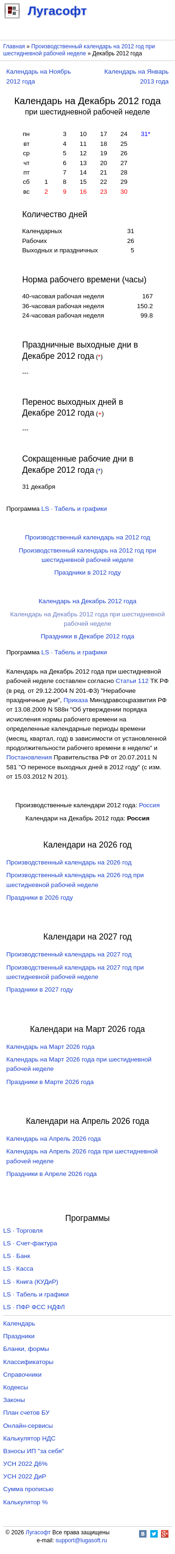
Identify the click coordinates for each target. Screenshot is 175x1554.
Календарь (19, 1323)
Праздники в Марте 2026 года (50, 1081)
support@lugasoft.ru (81, 1540)
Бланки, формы (26, 1348)
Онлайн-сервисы (28, 1425)
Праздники (19, 1336)
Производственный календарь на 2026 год (69, 862)
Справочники (22, 1374)
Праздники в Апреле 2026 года (52, 1173)
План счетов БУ (26, 1412)
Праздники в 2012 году (87, 572)
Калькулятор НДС (29, 1438)
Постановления (29, 757)
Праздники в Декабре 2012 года (87, 636)
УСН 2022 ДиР (24, 1476)
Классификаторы (28, 1361)
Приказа (75, 700)
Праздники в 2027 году (40, 989)
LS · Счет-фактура (30, 1243)
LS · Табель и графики (74, 508)
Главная (14, 46)
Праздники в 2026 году (40, 897)
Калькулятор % (25, 1502)
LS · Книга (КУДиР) (30, 1281)
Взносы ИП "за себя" (33, 1451)
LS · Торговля (23, 1230)
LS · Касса (18, 1268)
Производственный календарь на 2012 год (87, 537)
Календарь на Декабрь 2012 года (87, 601)
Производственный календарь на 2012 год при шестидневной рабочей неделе (79, 50)
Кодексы (15, 1387)
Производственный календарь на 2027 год (69, 954)
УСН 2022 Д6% (25, 1463)
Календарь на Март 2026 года (51, 1046)
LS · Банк (16, 1255)
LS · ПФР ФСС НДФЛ (34, 1307)
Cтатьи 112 (132, 680)
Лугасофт (38, 1532)
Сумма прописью (28, 1489)
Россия (149, 805)
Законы (14, 1399)
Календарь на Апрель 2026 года (54, 1138)
